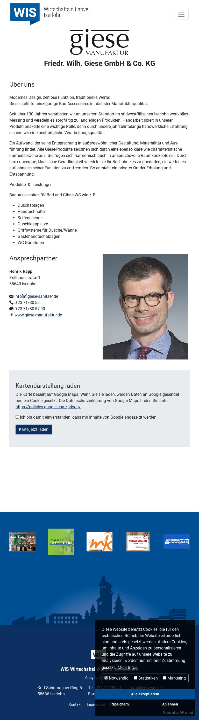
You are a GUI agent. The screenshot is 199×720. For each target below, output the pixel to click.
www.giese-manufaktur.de (38, 315)
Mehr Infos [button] (127, 667)
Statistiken (146, 678)
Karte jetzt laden (33, 429)
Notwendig (116, 678)
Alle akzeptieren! (145, 694)
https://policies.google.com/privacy (48, 406)
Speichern (120, 704)
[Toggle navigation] (181, 14)
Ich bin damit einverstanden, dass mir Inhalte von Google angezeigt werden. (89, 417)
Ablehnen (170, 704)
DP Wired (186, 713)
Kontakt (75, 704)
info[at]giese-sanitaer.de (36, 296)
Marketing (174, 678)
